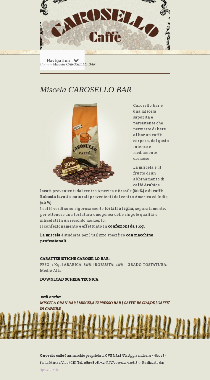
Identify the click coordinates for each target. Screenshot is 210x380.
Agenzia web (49, 370)
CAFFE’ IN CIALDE (139, 302)
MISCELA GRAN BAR (58, 302)
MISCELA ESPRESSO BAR (99, 302)
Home (44, 64)
